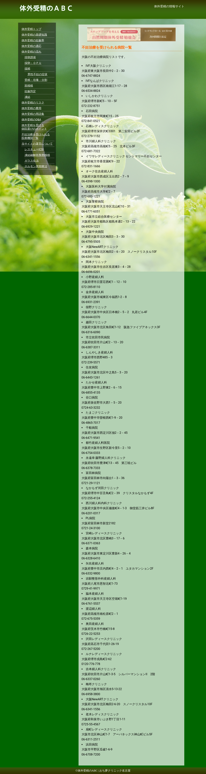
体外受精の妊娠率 (33, 40)
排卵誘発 (30, 57)
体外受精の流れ (31, 51)
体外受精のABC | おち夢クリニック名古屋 (104, 770)
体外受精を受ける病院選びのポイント (34, 127)
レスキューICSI (34, 149)
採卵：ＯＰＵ (33, 63)
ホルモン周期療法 (36, 166)
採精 (27, 68)
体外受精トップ (31, 29)
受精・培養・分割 (36, 80)
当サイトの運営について (37, 143)
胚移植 (29, 85)
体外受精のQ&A (31, 119)
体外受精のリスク (33, 102)
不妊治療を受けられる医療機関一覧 (36, 136)
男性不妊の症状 (37, 74)
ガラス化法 (32, 160)
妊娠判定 (30, 91)
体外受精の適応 (31, 46)
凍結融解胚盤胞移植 (37, 155)
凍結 (27, 97)
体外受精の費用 (31, 108)
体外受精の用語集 (33, 114)
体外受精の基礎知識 (34, 34)
